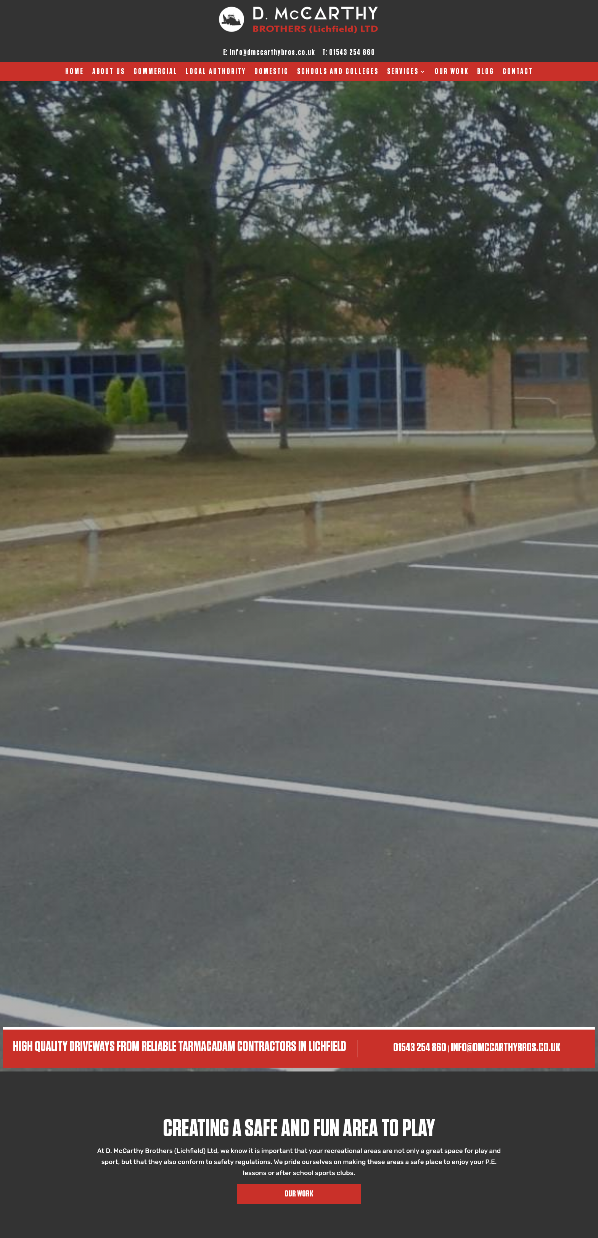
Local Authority (216, 72)
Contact (518, 72)
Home (74, 72)
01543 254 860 (352, 52)
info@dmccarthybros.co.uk (272, 52)
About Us (108, 72)
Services (403, 72)
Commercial (155, 72)
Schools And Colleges (338, 72)
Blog (485, 72)
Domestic (271, 72)
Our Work (452, 72)
